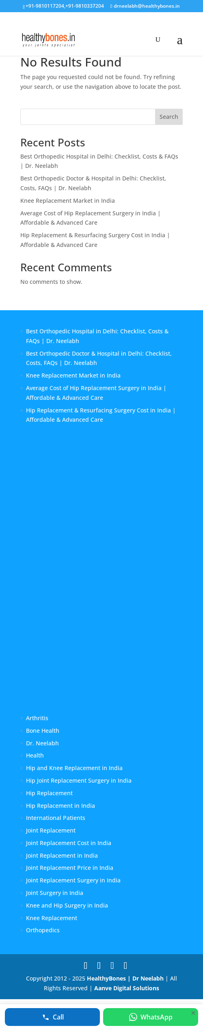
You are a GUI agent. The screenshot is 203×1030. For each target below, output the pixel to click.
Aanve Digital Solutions (126, 988)
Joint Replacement (51, 830)
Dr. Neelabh (42, 743)
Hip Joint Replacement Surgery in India (79, 780)
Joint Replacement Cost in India (68, 843)
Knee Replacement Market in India (67, 200)
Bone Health (42, 730)
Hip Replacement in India (60, 805)
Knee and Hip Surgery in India (67, 905)
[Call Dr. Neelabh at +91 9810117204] (52, 1017)
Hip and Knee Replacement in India (74, 768)
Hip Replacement (49, 793)
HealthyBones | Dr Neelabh (125, 978)
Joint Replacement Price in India (69, 867)
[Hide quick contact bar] (193, 1013)
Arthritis (37, 718)
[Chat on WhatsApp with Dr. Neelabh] (150, 1017)
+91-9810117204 (45, 5)
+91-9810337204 (84, 5)
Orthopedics (43, 930)
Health (35, 755)
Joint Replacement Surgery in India (73, 880)
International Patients (55, 818)
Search (169, 116)
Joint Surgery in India (54, 893)
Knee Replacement (51, 918)
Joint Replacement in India (62, 855)
